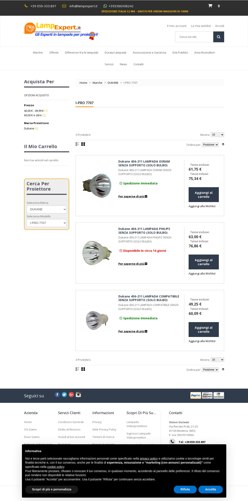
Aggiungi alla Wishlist (202, 206)
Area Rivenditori (204, 52)
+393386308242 (121, 6)
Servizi (109, 64)
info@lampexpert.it (83, 6)
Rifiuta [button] (185, 489)
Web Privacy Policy (104, 429)
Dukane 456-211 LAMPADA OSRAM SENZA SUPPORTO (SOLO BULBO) (144, 163)
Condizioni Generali (71, 422)
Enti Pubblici (180, 52)
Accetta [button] (210, 489)
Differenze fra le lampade (81, 52)
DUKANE (113, 83)
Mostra (204, 135)
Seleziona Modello (39, 216)
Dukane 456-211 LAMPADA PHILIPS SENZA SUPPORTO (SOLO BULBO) (144, 231)
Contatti (138, 64)
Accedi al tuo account (71, 437)
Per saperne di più (132, 196)
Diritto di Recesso (69, 429)
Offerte (54, 52)
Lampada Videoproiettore (137, 424)
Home (83, 83)
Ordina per (193, 145)
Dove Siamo (32, 437)
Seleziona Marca (37, 203)
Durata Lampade (115, 52)
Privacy (97, 422)
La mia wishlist (201, 26)
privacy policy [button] (149, 458)
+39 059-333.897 (43, 6)
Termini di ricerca (103, 437)
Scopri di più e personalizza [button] (51, 489)
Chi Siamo (30, 429)
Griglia (83, 144)
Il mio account (176, 26)
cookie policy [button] (55, 466)
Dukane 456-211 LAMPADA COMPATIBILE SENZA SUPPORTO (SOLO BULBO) (148, 298)
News (125, 66)
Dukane (29, 128)
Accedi (219, 26)
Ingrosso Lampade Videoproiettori (139, 435)
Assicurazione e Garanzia (149, 52)
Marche (38, 52)
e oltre (33, 115)
